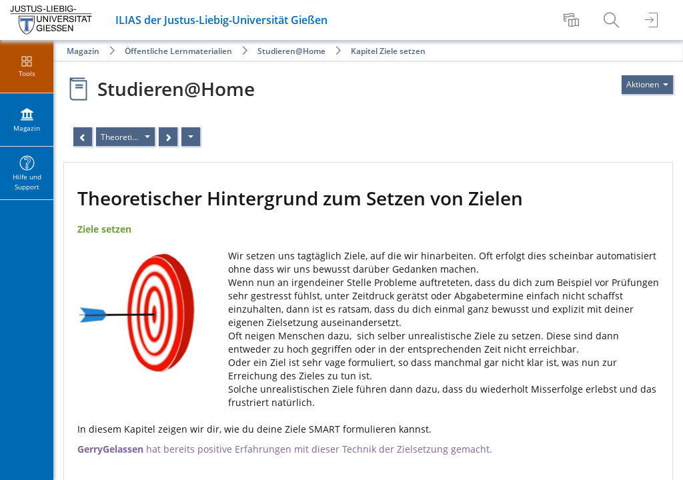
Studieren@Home (291, 51)
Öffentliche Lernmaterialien (178, 51)
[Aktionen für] (647, 84)
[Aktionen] (190, 136)
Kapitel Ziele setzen (388, 51)
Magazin (83, 51)
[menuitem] (573, 20)
